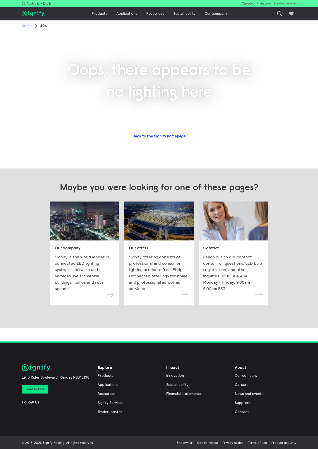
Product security (283, 443)
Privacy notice (232, 443)
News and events (249, 393)
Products (99, 13)
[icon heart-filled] (291, 14)
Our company (216, 13)
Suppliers (243, 402)
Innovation (175, 375)
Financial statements (183, 393)
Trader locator (110, 411)
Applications (126, 13)
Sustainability (184, 13)
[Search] (279, 14)
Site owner (185, 443)
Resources (155, 13)
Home (26, 25)
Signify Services (110, 402)
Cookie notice (207, 443)
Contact (242, 411)
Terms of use (257, 443)
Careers (241, 384)
